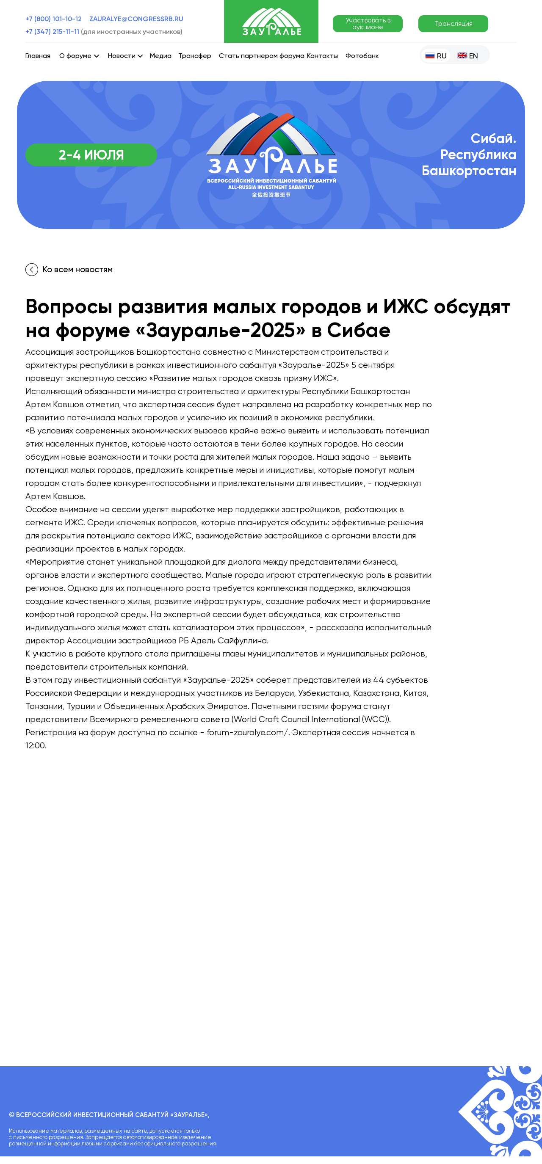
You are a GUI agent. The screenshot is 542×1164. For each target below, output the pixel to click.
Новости (122, 56)
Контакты (322, 56)
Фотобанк (362, 56)
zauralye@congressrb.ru (136, 19)
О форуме (75, 56)
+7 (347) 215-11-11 (104, 32)
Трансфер (194, 56)
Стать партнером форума (261, 56)
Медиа (160, 56)
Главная (37, 56)
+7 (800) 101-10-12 (53, 19)
